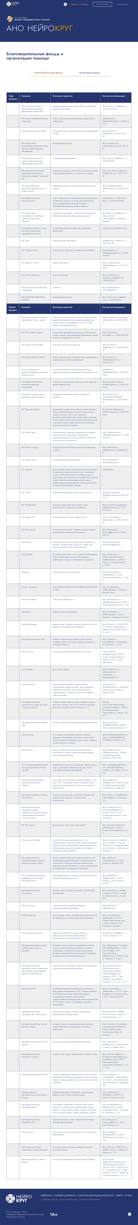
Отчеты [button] (128, 1195)
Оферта (119, 1195)
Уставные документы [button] (65, 1195)
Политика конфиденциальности (96, 1195)
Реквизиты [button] (46, 1195)
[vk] (65, 4)
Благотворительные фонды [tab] (48, 72)
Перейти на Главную (80, 4)
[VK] (129, 1215)
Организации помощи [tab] (89, 72)
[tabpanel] (69, 193)
